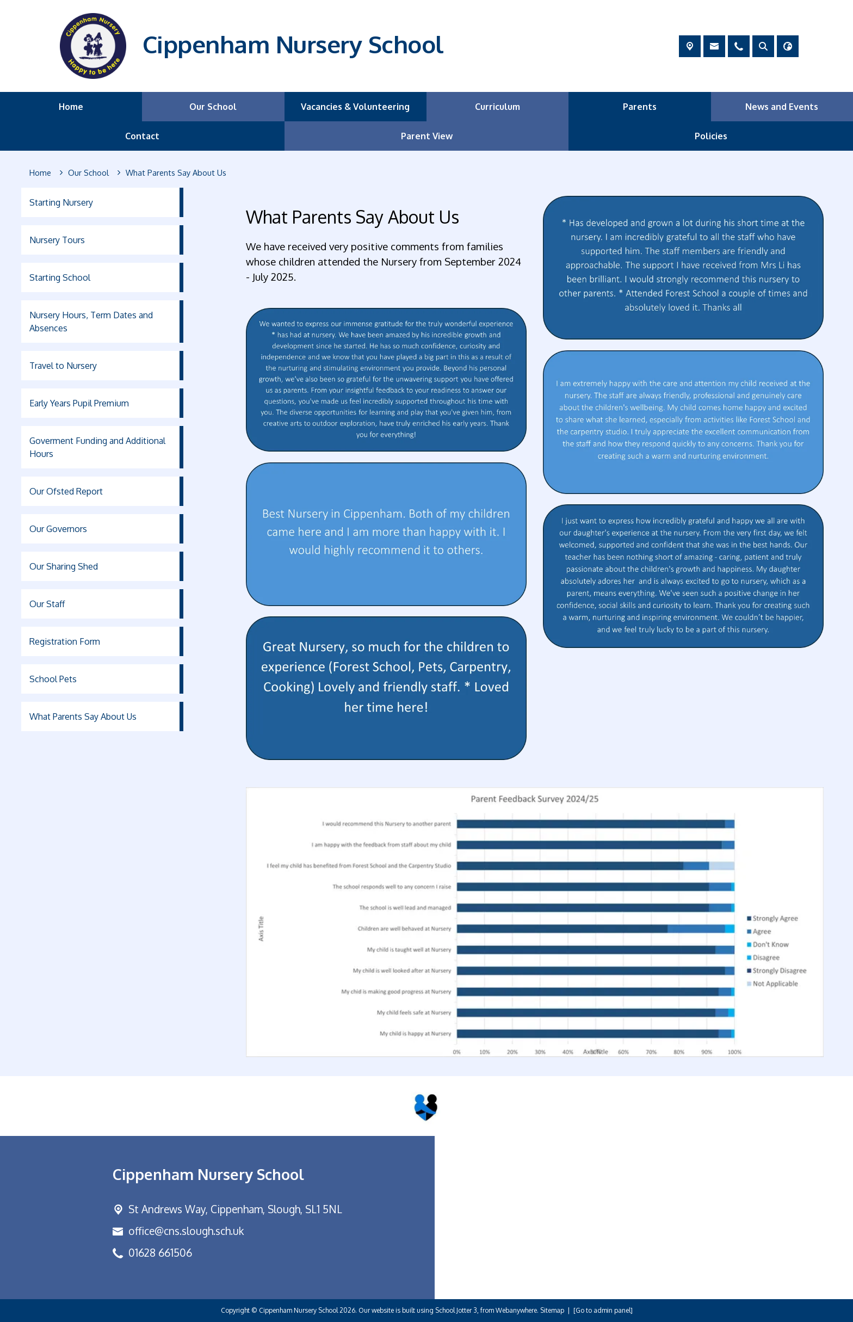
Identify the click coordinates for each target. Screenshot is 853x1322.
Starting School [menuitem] (59, 277)
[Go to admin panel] (603, 1310)
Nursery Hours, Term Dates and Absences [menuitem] (91, 321)
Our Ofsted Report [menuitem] (66, 491)
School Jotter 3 (456, 1310)
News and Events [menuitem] (781, 106)
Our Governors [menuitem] (58, 528)
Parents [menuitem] (640, 106)
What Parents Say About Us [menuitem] (83, 716)
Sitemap (552, 1310)
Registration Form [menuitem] (64, 641)
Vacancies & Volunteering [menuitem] (355, 106)
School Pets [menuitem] (53, 679)
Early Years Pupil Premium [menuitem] (79, 403)
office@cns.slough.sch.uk (186, 1231)
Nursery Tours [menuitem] (57, 239)
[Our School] (88, 173)
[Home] (40, 173)
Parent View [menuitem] (427, 136)
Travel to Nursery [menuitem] (63, 365)
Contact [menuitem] (142, 136)
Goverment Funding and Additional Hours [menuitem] (97, 447)
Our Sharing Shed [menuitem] (63, 566)
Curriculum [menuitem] (497, 106)
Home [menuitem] (71, 106)
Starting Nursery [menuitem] (61, 202)
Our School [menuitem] (213, 106)
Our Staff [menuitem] (47, 603)
